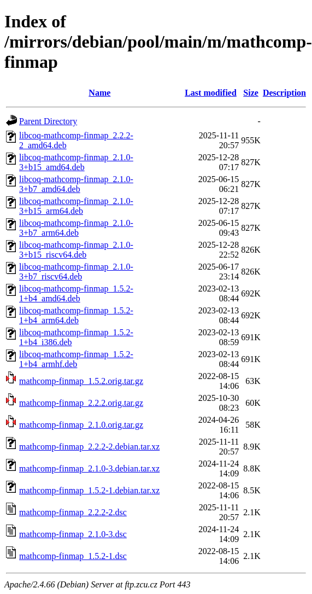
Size (250, 92)
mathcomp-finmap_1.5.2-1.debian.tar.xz (89, 490)
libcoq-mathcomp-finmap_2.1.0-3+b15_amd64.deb (76, 162)
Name (99, 92)
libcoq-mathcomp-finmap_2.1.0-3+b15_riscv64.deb (76, 249)
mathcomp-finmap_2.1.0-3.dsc (73, 534)
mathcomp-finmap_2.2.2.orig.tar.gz (81, 402)
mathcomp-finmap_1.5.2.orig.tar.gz (81, 381)
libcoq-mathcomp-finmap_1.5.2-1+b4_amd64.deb (76, 293)
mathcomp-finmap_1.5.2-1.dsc (73, 556)
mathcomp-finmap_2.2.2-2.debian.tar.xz (89, 446)
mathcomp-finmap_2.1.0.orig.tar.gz (81, 424)
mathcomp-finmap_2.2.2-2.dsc (73, 512)
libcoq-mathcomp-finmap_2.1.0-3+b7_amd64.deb (76, 184)
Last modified (211, 92)
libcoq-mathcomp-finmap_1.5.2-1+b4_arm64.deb (76, 315)
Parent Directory (48, 121)
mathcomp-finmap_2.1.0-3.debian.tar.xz (89, 468)
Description (284, 92)
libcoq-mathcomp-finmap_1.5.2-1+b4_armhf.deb (76, 359)
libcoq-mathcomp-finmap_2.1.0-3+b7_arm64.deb (76, 227)
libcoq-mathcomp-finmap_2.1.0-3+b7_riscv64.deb (76, 271)
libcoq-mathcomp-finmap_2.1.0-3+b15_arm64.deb (76, 206)
